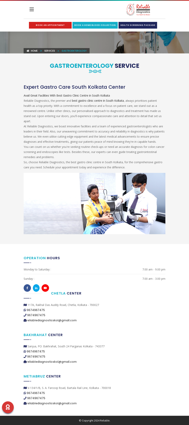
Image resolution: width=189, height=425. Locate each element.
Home (32, 50)
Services (49, 50)
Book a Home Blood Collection (95, 25)
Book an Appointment (50, 25)
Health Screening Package (137, 25)
